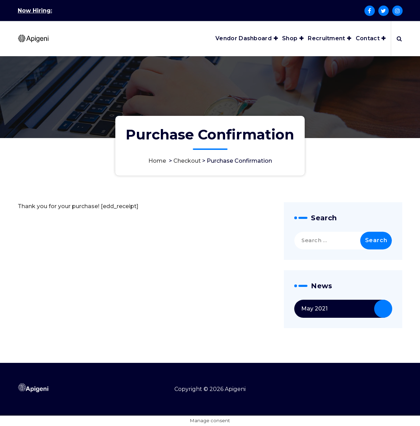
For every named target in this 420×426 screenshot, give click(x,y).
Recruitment (326, 38)
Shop (289, 38)
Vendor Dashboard (243, 38)
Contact (368, 38)
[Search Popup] (399, 38)
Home (157, 160)
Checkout (187, 160)
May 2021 (314, 308)
